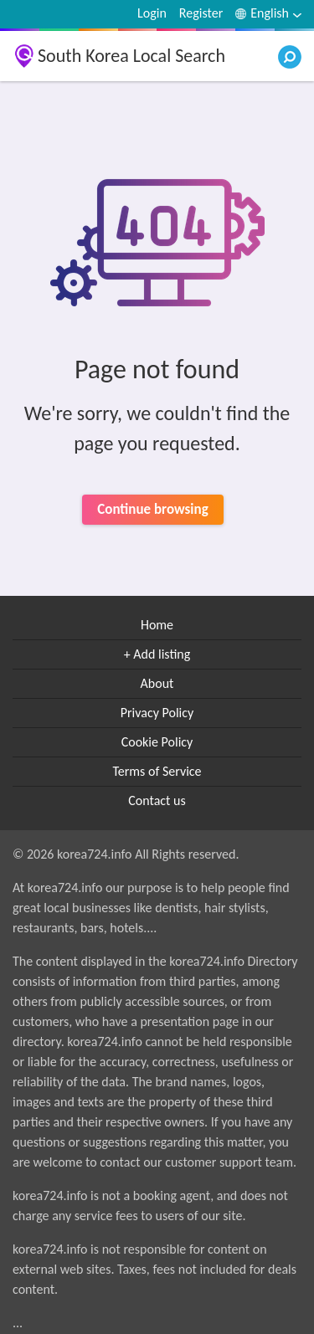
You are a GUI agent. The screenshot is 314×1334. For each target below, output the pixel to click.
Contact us (156, 800)
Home (157, 625)
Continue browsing (152, 509)
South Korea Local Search (131, 55)
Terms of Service (156, 771)
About (157, 683)
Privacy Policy (157, 713)
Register (201, 13)
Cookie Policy (157, 742)
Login (152, 13)
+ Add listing (157, 654)
